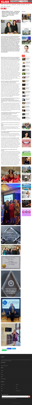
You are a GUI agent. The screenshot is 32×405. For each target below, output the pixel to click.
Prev (22, 17)
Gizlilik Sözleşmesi (3, 378)
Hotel (26, 4)
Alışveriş (5, 6)
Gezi (16, 386)
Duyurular (2, 374)
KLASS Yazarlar (18, 390)
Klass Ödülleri (19, 4)
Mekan (29, 4)
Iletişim (2, 376)
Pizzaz (2, 390)
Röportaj (7, 4)
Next (30, 17)
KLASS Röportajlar (23, 55)
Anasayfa (2, 4)
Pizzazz (2, 6)
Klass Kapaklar (23, 4)
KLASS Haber (3, 384)
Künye (2, 372)
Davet (10, 4)
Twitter (13, 348)
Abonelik (2, 370)
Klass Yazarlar (8, 6)
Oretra (18, 402)
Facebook (9, 348)
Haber (5, 4)
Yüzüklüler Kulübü (13, 4)
